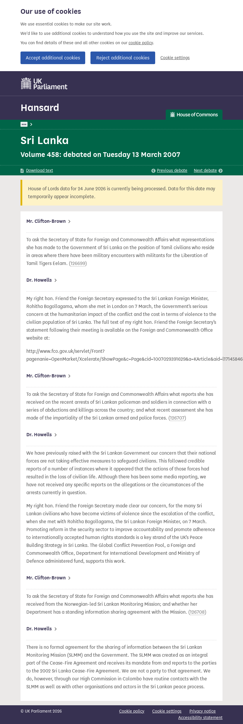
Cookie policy (131, 711)
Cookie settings (175, 57)
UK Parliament (33, 124)
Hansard (39, 108)
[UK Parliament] (44, 83)
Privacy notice (202, 711)
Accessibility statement (200, 717)
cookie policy (141, 42)
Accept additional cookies (53, 58)
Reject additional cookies (122, 58)
